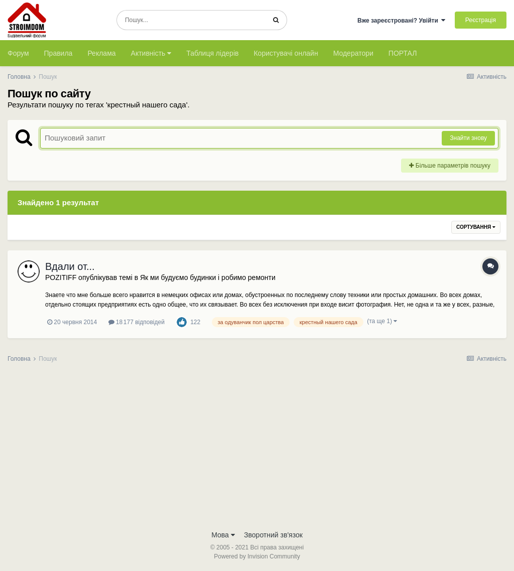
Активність (151, 53)
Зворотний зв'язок (273, 535)
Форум (18, 53)
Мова (223, 535)
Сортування (475, 227)
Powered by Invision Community (257, 556)
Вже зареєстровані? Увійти (401, 20)
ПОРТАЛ (403, 53)
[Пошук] (191, 20)
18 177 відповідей (136, 322)
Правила (58, 53)
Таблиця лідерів (212, 53)
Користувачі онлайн (285, 53)
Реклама (101, 53)
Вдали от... (70, 266)
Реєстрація (480, 20)
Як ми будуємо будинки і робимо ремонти (208, 277)
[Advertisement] (257, 449)
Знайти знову (468, 137)
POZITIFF (60, 277)
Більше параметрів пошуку (449, 165)
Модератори (353, 53)
